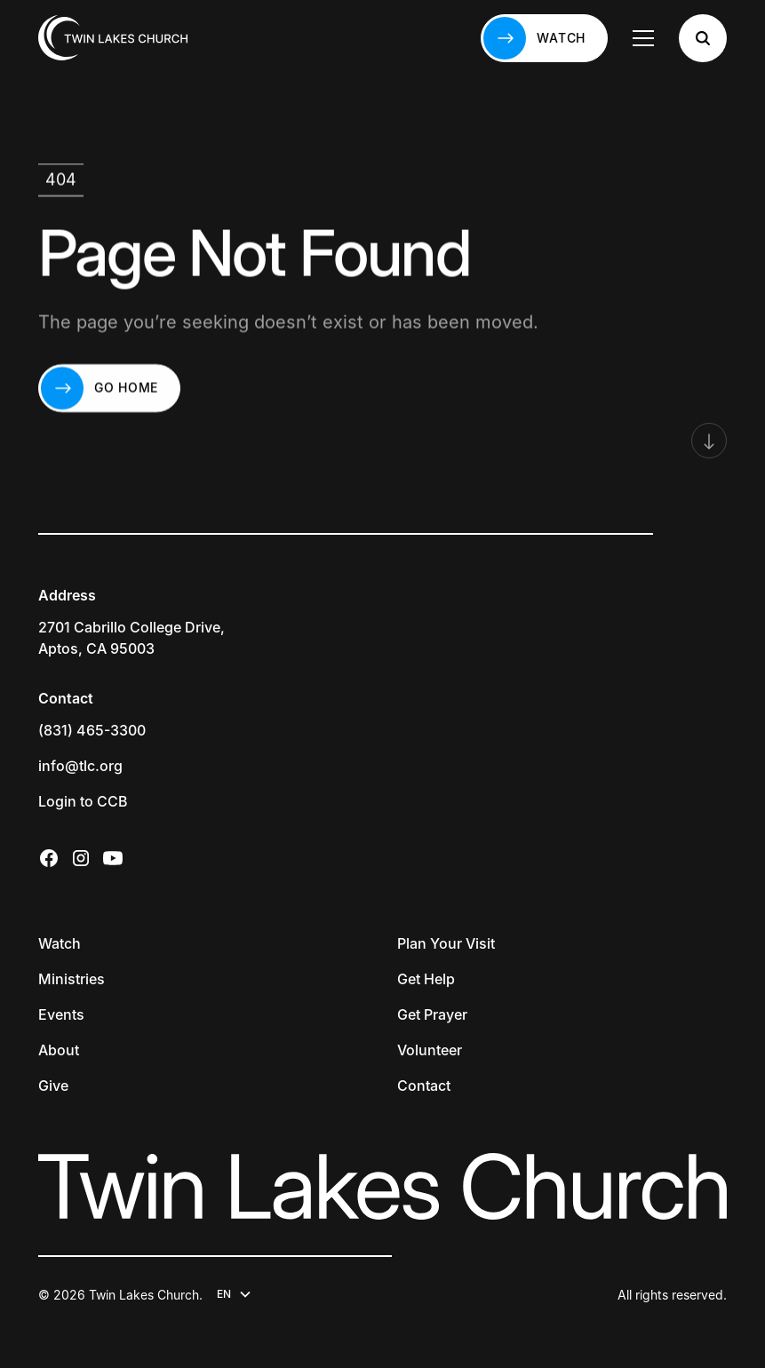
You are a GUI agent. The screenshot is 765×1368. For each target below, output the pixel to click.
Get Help (426, 979)
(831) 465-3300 (92, 730)
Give (53, 1085)
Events (61, 1014)
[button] (643, 38)
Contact (423, 1085)
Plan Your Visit (446, 943)
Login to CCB (83, 801)
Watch (59, 943)
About (58, 1050)
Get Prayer (432, 1014)
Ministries (71, 979)
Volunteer (429, 1050)
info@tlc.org (80, 766)
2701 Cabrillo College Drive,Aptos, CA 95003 (131, 637)
